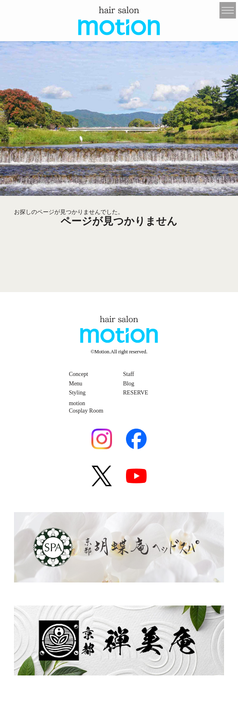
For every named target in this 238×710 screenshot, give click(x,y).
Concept (78, 374)
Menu (75, 384)
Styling (77, 393)
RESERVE (135, 393)
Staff (128, 374)
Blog (128, 384)
